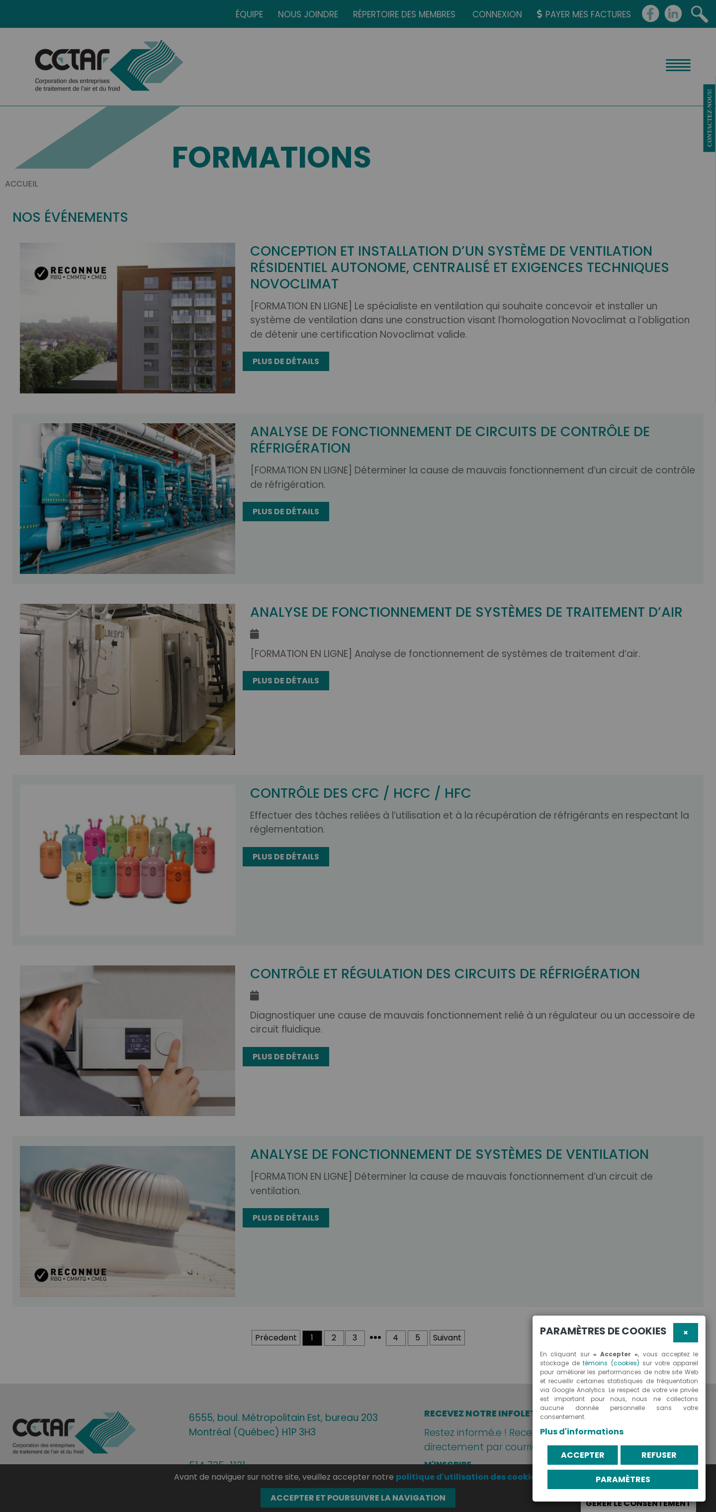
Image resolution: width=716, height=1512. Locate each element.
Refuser (659, 1455)
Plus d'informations (582, 1431)
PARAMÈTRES (623, 1479)
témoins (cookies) (611, 1363)
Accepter (583, 1455)
